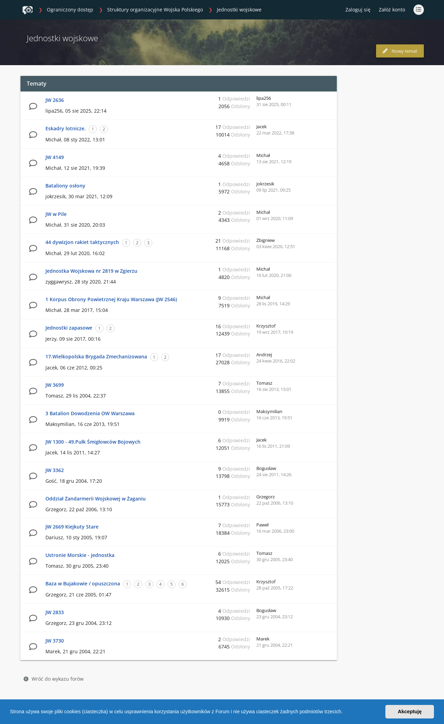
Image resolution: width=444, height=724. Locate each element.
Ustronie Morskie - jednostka (79, 555)
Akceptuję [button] (410, 711)
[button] (345, 713)
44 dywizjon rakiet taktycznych (82, 242)
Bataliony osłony (65, 185)
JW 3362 (54, 470)
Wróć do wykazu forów (54, 678)
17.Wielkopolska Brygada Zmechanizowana (96, 356)
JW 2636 (54, 100)
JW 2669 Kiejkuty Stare (72, 526)
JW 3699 (54, 385)
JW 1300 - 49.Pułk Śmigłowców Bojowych (92, 441)
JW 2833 (54, 612)
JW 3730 (54, 640)
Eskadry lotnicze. (65, 128)
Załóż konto (392, 9)
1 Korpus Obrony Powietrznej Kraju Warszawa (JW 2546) (111, 299)
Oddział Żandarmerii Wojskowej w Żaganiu (95, 498)
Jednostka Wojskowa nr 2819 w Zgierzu (91, 271)
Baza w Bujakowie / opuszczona (82, 583)
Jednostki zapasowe (68, 327)
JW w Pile (56, 214)
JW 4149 (54, 157)
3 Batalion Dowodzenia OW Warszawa (90, 413)
